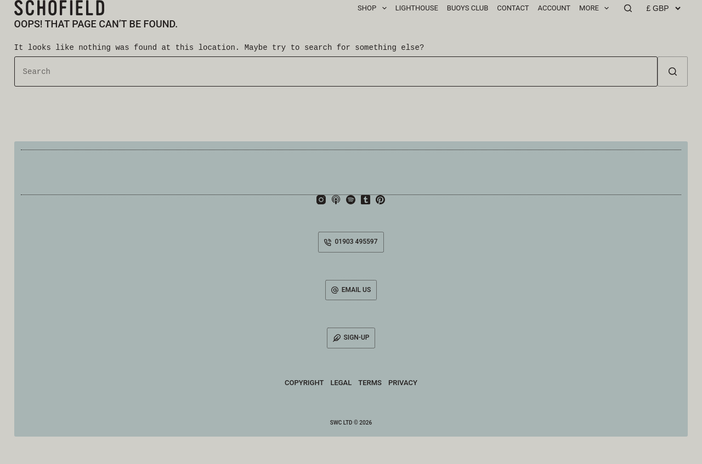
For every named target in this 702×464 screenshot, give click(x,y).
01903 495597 (350, 241)
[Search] (628, 8)
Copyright (304, 383)
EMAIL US (351, 290)
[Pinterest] (380, 199)
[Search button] (673, 71)
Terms (370, 383)
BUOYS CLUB (468, 8)
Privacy (402, 383)
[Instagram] (321, 199)
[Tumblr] (365, 199)
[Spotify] (350, 199)
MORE (596, 8)
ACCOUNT (554, 8)
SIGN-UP (351, 338)
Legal (341, 383)
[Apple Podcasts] (336, 199)
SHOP (374, 8)
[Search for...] (336, 71)
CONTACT (513, 8)
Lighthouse (416, 8)
